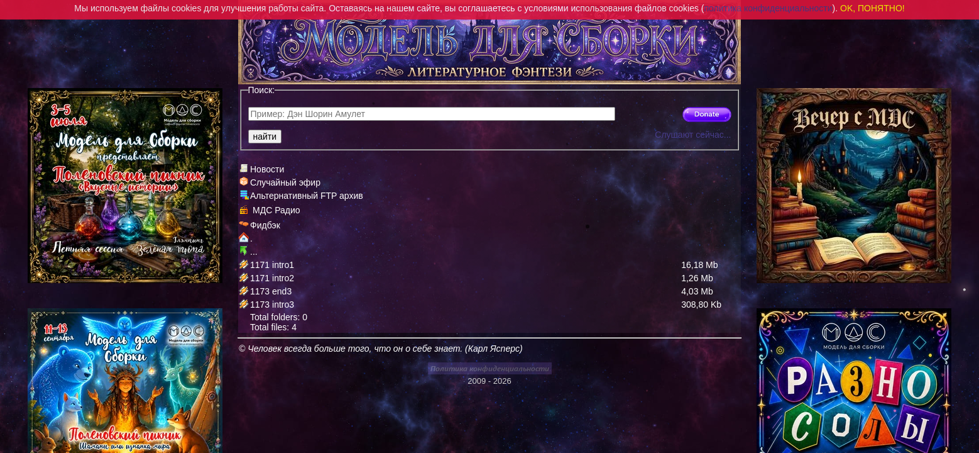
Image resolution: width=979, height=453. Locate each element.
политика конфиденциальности (768, 8)
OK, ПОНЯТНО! (872, 8)
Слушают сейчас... (693, 135)
